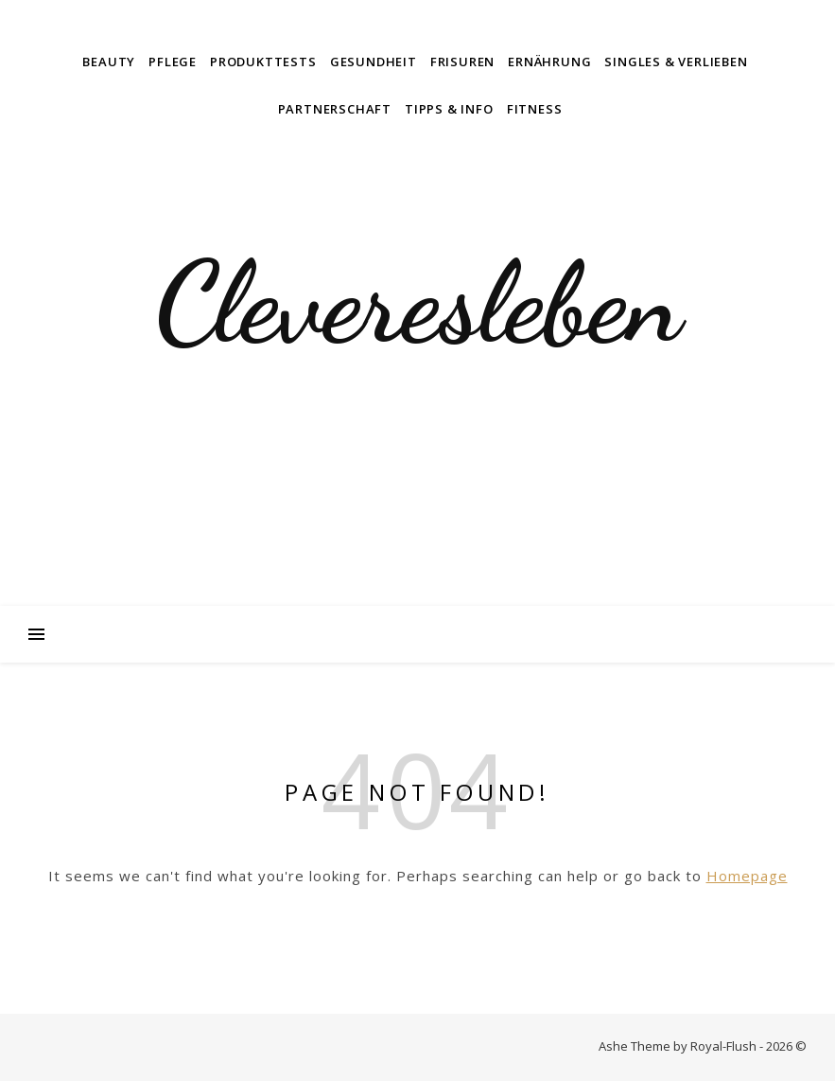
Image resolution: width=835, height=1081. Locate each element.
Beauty (108, 61)
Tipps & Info (449, 108)
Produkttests (263, 61)
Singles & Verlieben (675, 61)
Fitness (535, 108)
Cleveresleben (418, 303)
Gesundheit (373, 61)
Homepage (747, 875)
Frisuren (462, 61)
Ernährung (549, 61)
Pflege (172, 61)
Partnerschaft (334, 108)
